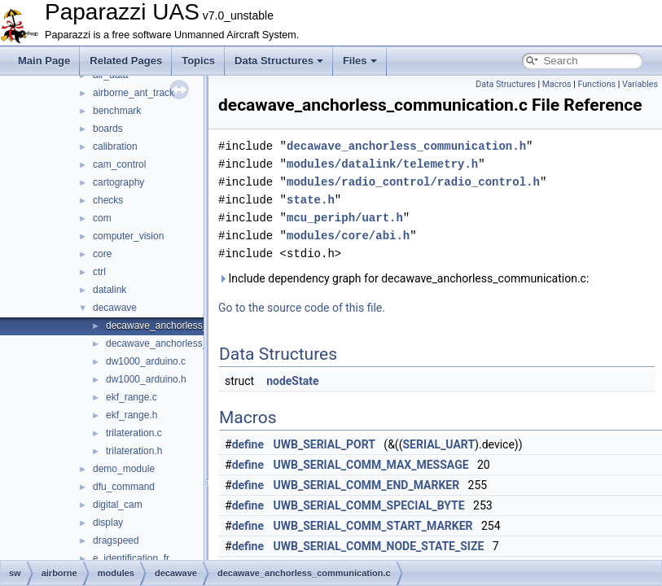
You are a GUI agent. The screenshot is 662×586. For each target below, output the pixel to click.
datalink (109, 289)
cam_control (119, 164)
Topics (198, 61)
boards (108, 128)
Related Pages (126, 61)
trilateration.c (134, 433)
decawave (115, 307)
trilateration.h (134, 451)
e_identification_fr (131, 558)
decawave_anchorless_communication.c (193, 325)
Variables (640, 84)
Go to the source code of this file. (301, 307)
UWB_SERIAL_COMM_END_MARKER (367, 485)
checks (108, 200)
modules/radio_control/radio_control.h (413, 182)
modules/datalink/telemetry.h (382, 164)
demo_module (124, 468)
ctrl (99, 272)
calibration (115, 146)
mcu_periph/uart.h (345, 217)
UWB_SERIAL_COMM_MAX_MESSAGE (371, 464)
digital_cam (117, 504)
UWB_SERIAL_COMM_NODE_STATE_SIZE (379, 546)
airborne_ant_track (133, 92)
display (108, 522)
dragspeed (116, 540)
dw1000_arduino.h (146, 379)
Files (360, 61)
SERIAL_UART (438, 444)
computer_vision (128, 236)
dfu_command (124, 486)
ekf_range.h (131, 415)
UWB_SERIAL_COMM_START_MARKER (373, 525)
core (102, 254)
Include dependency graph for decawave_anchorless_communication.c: (403, 278)
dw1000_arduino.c (146, 361)
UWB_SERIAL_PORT (324, 444)
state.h (311, 200)
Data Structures (279, 61)
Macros (557, 84)
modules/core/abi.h (348, 235)
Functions (596, 84)
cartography (118, 182)
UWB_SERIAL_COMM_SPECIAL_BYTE (369, 505)
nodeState (292, 380)
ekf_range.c (131, 397)
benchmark (117, 110)
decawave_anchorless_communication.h (194, 343)
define (248, 444)
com (102, 218)
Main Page (44, 61)
